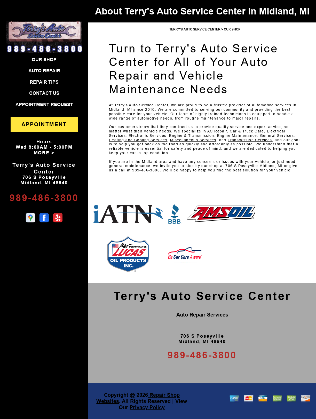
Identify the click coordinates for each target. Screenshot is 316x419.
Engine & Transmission (191, 135)
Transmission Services (250, 140)
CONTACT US (44, 93)
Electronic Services (148, 135)
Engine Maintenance (237, 135)
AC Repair (217, 131)
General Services (277, 135)
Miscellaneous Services (193, 140)
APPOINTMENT (44, 124)
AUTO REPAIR (44, 70)
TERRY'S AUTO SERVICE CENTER (194, 29)
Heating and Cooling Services (138, 140)
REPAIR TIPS (44, 82)
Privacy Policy (147, 407)
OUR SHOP (44, 59)
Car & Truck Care (247, 131)
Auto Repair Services (202, 315)
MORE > (44, 152)
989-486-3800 (44, 198)
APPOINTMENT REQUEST (44, 104)
